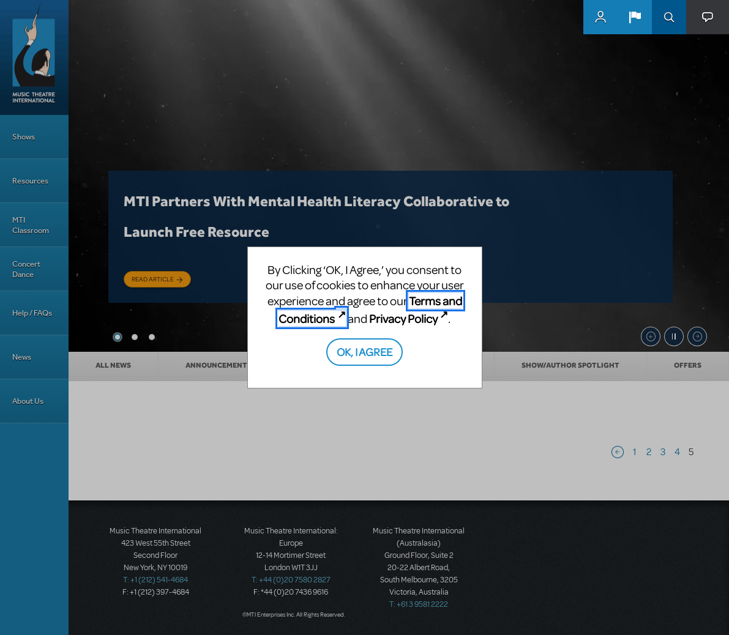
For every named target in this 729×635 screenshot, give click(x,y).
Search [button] (669, 17)
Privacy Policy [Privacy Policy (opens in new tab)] (403, 318)
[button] (635, 17)
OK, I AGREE (364, 351)
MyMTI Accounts (600, 17)
